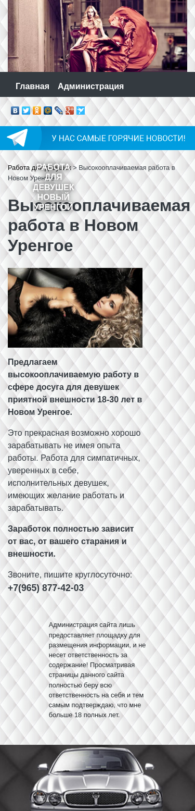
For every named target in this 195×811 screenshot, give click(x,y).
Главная (32, 86)
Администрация (91, 86)
